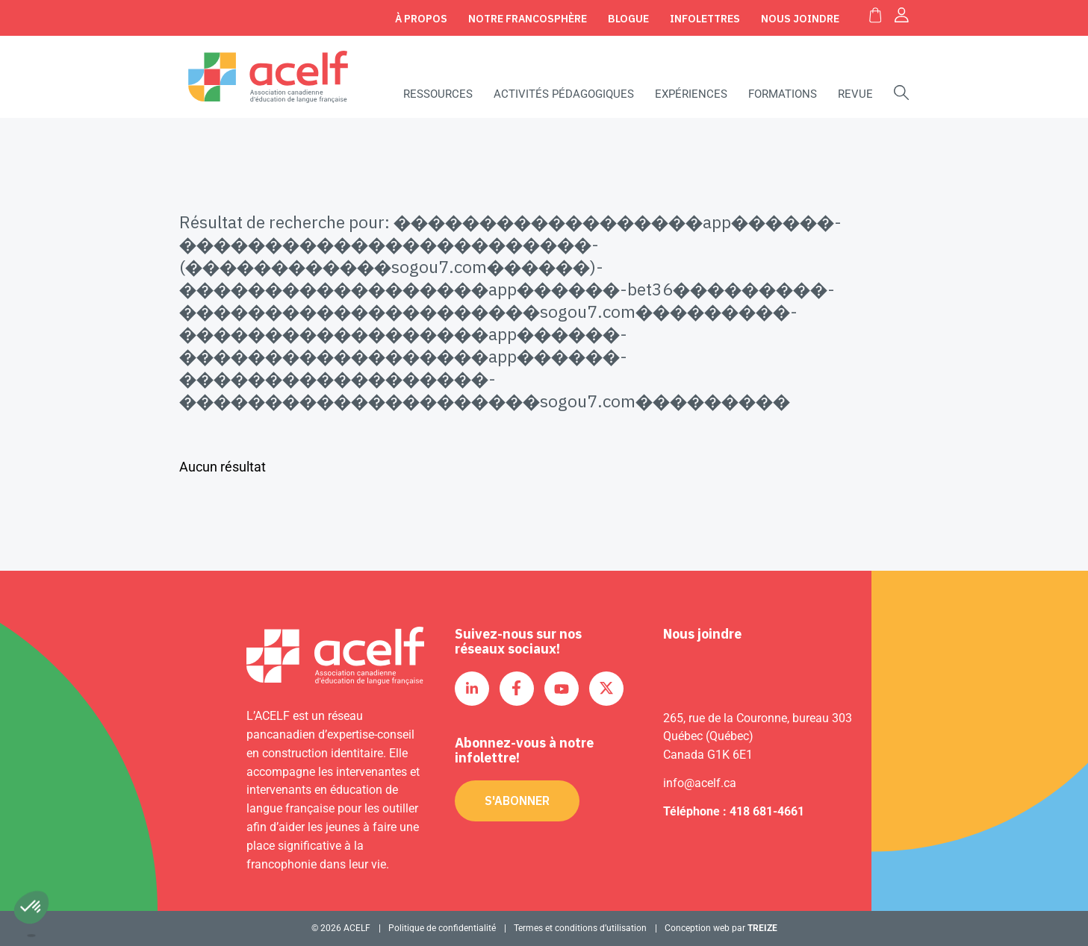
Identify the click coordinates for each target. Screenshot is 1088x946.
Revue (855, 94)
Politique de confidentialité (442, 928)
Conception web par (721, 928)
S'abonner (517, 800)
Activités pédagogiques (564, 94)
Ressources (438, 94)
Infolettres (705, 18)
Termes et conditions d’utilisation (580, 928)
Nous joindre (800, 18)
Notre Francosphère (527, 18)
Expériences (691, 94)
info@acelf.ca (699, 783)
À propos (421, 18)
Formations (782, 94)
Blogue (628, 18)
